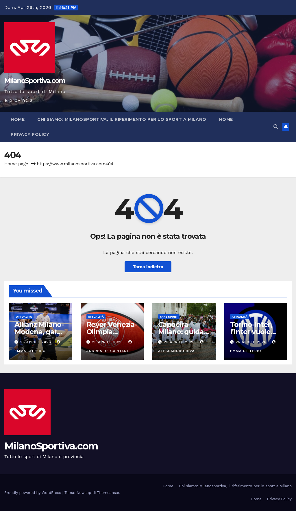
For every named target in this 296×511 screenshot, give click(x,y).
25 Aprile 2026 (108, 342)
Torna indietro (148, 266)
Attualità (24, 316)
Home (18, 119)
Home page (16, 163)
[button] (275, 126)
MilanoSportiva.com (34, 81)
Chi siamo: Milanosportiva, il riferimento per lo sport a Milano (121, 119)
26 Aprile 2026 (36, 342)
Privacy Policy (30, 134)
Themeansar (108, 492)
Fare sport (169, 316)
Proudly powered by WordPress (33, 492)
